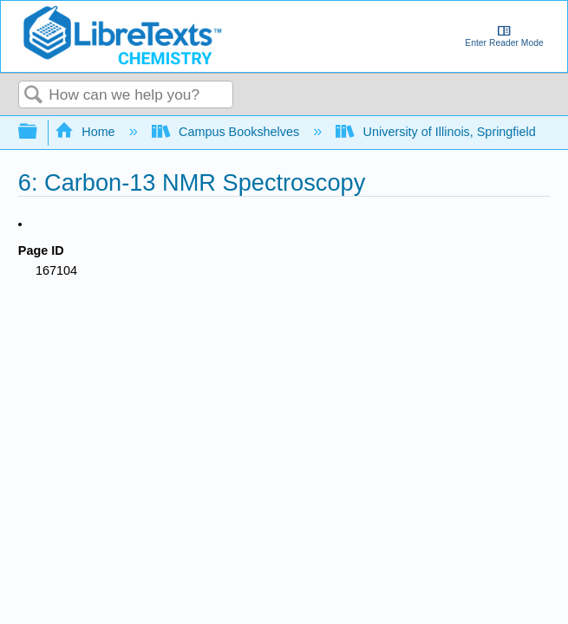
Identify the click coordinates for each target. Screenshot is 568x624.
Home (87, 132)
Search (33, 95)
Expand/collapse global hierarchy (39, 132)
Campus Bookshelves (228, 132)
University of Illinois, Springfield (437, 132)
